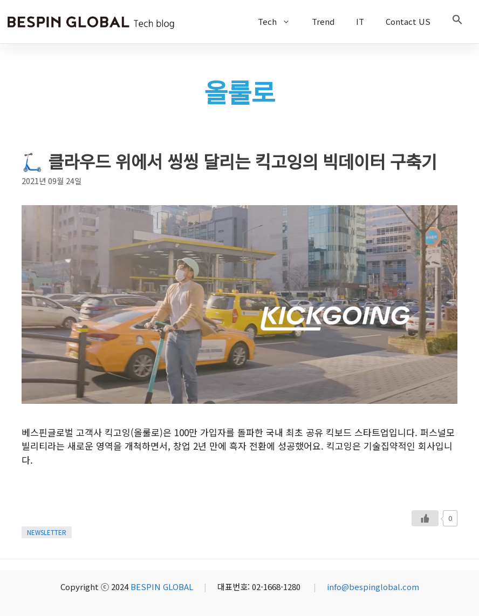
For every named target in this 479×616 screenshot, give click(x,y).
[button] (457, 21)
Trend (323, 21)
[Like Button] (425, 518)
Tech (279, 21)
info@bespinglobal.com (373, 586)
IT (360, 21)
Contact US (408, 21)
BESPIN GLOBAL (162, 586)
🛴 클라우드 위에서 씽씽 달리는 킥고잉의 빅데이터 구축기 (229, 160)
